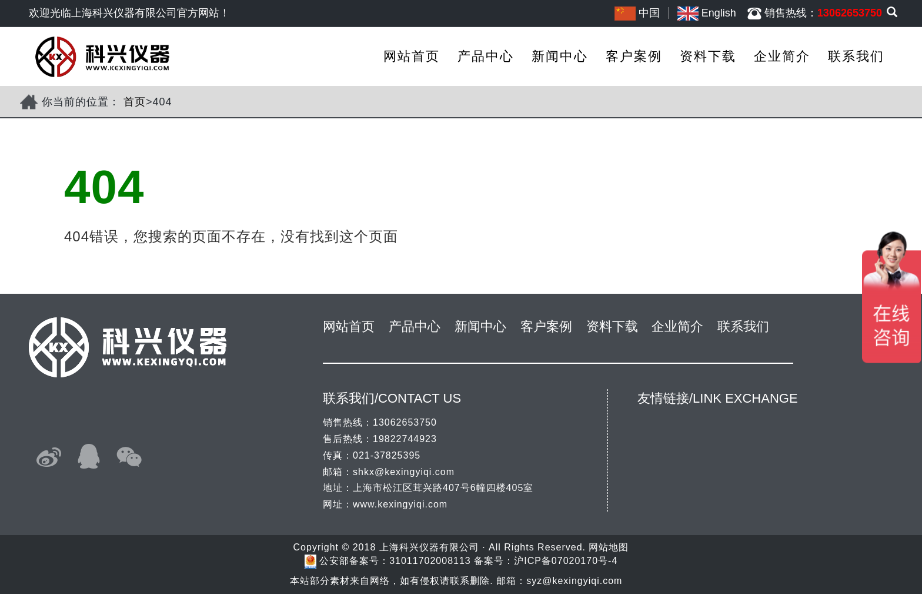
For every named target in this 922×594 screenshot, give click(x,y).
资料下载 (708, 56)
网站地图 (609, 547)
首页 (134, 102)
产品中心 (485, 56)
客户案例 (634, 56)
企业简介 (782, 56)
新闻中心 (560, 56)
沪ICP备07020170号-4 (565, 561)
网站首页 (411, 56)
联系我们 (856, 56)
